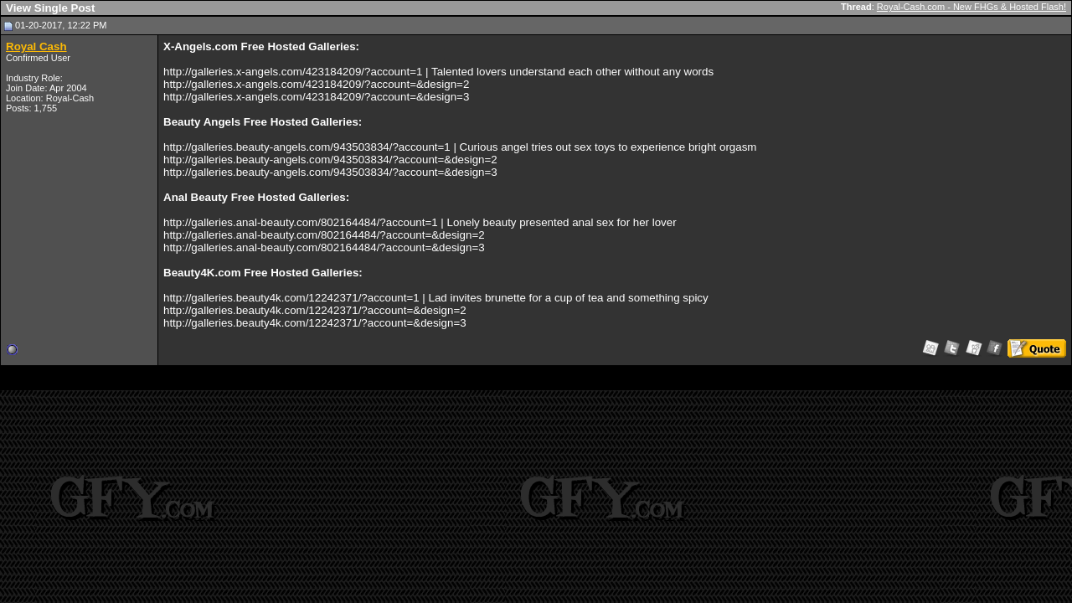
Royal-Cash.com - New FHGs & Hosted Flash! (971, 7)
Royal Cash (36, 46)
